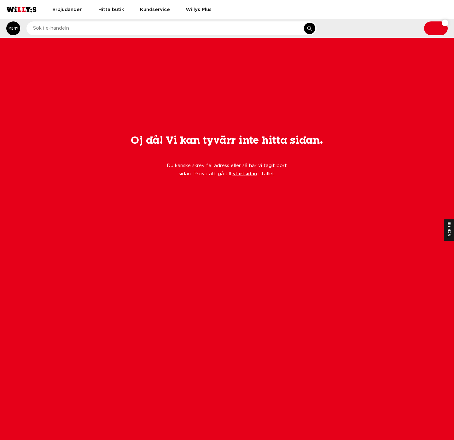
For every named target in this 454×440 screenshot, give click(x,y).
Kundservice (155, 9)
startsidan (245, 173)
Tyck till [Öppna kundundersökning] (449, 230)
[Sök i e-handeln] (309, 28)
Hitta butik (111, 9)
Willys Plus (199, 9)
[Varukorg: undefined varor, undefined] (436, 28)
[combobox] (171, 28)
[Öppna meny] (13, 28)
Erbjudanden (67, 9)
